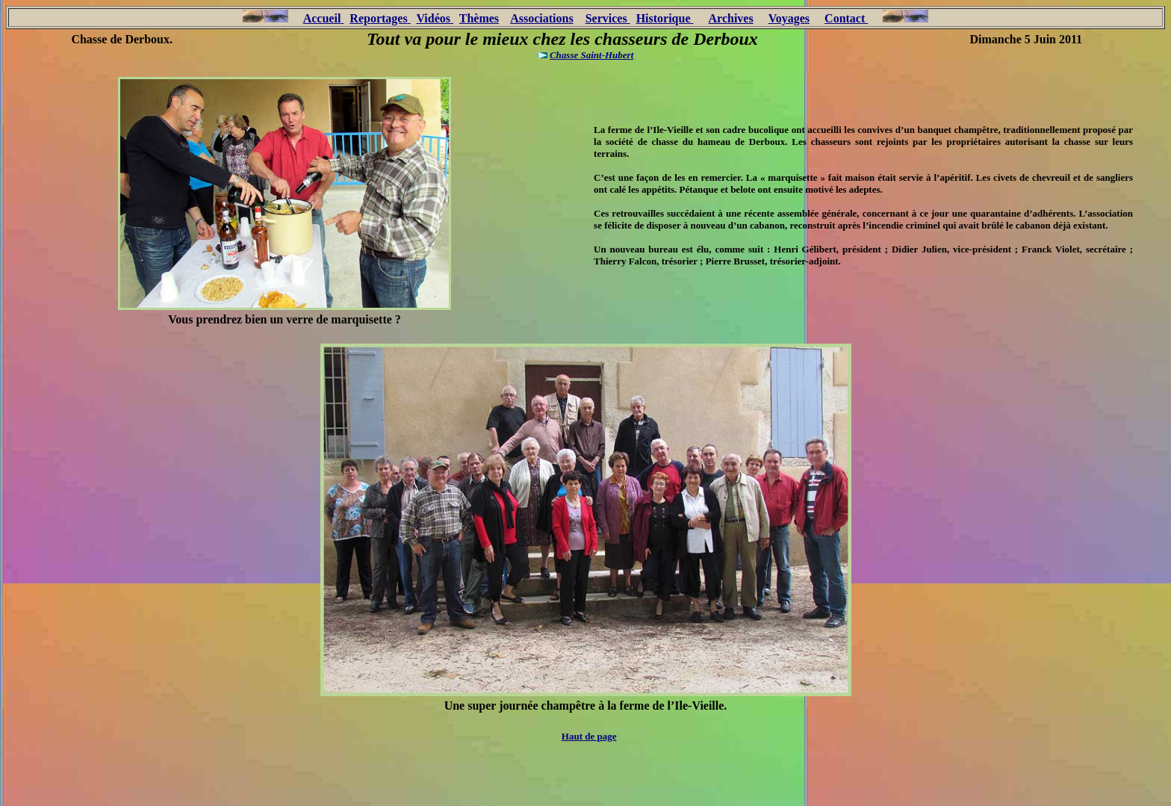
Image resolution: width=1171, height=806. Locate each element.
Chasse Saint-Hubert (591, 55)
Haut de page (589, 736)
